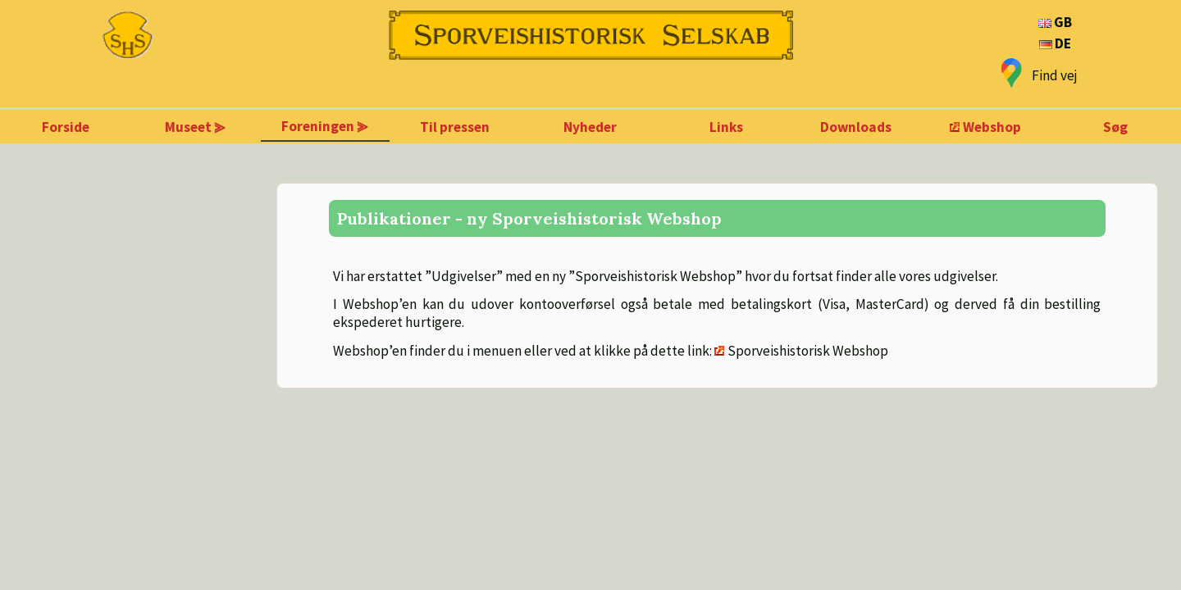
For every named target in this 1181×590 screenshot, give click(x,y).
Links (726, 127)
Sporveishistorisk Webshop (807, 351)
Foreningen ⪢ (324, 126)
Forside (65, 127)
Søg (1115, 127)
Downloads (855, 127)
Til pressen (455, 127)
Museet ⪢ (195, 127)
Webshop (992, 127)
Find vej (1055, 75)
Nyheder (590, 127)
